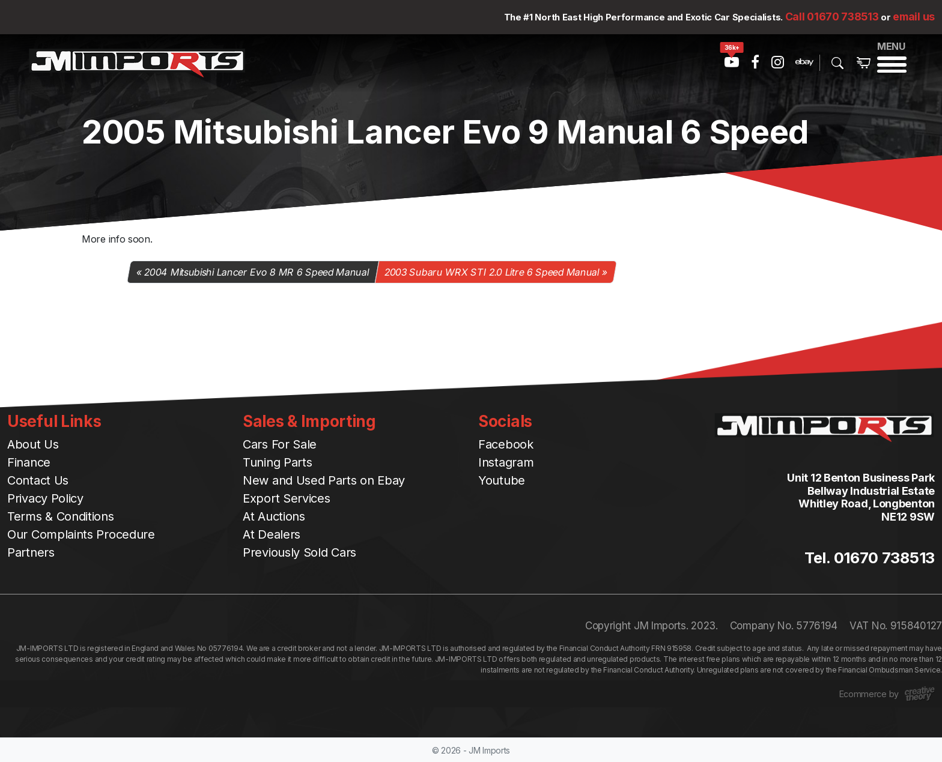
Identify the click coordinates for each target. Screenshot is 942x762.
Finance (28, 462)
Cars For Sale (280, 444)
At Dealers (271, 534)
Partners (31, 552)
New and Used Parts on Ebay (324, 480)
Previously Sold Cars (299, 552)
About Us (33, 444)
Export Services (286, 498)
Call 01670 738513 (832, 16)
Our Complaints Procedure (81, 534)
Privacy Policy (45, 498)
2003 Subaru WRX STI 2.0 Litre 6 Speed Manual (491, 272)
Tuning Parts (277, 462)
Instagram (505, 462)
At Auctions (274, 516)
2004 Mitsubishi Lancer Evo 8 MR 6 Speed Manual (257, 272)
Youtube (501, 480)
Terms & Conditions (60, 516)
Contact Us (37, 480)
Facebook (505, 444)
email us (914, 16)
